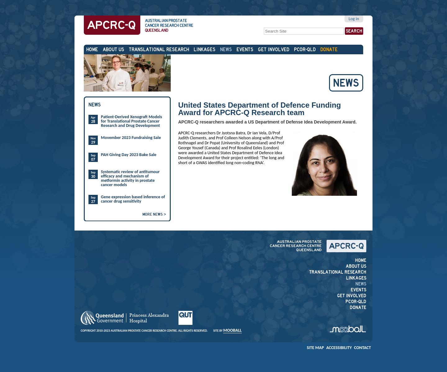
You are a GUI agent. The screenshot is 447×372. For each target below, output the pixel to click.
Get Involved (273, 49)
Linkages (204, 49)
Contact (362, 347)
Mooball (232, 330)
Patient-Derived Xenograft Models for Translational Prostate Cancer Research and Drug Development (131, 121)
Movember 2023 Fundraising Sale (131, 138)
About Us (113, 49)
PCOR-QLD (305, 49)
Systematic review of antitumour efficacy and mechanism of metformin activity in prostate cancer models (130, 178)
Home (92, 49)
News (226, 49)
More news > (154, 214)
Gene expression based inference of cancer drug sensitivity (133, 199)
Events (245, 49)
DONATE (329, 49)
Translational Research (159, 49)
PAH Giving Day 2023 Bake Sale (128, 155)
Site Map (315, 347)
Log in (354, 18)
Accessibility (339, 347)
